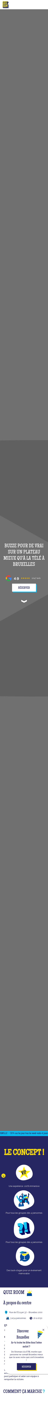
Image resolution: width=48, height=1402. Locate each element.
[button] (43, 5)
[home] (5, 4)
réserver (24, 588)
